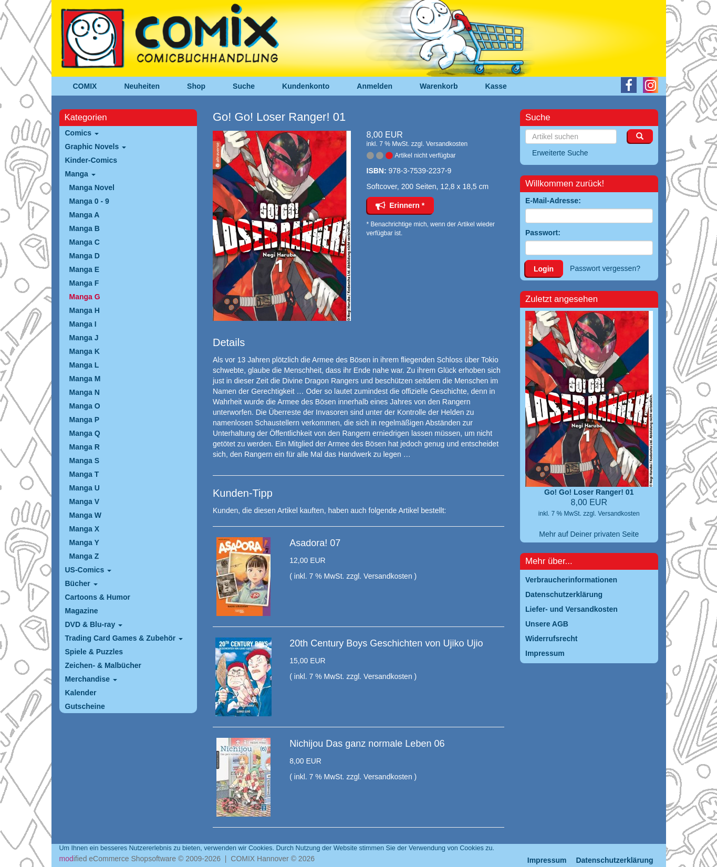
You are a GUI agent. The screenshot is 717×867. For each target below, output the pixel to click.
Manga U (84, 488)
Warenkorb (439, 86)
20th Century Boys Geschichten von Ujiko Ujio (386, 643)
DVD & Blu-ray (94, 624)
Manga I (83, 324)
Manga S (84, 460)
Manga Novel (92, 187)
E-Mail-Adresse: (553, 200)
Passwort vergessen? (605, 268)
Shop (196, 86)
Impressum (547, 860)
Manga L (84, 365)
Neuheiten (142, 86)
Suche (244, 86)
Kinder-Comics (91, 160)
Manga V (84, 501)
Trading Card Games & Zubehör (124, 638)
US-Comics (88, 570)
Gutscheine (85, 706)
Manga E (84, 269)
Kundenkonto (305, 86)
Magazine (81, 611)
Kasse (496, 86)
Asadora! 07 (314, 543)
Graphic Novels (96, 146)
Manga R (84, 447)
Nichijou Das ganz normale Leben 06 (366, 743)
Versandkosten (446, 144)
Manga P (84, 419)
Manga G (84, 297)
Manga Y (84, 542)
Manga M (85, 378)
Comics (82, 133)
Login (544, 269)
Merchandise (91, 679)
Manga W (85, 515)
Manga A (84, 215)
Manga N (84, 392)
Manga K (84, 351)
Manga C (84, 242)
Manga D (84, 256)
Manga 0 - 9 (89, 201)
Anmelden (374, 86)
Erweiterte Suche (560, 153)
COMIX (85, 86)
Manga (80, 174)
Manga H (84, 310)
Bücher (81, 583)
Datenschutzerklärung (614, 860)
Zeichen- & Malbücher (103, 665)
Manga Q (84, 433)
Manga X (84, 529)
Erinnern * (400, 205)
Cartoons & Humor (97, 597)
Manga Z (84, 556)
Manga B (84, 228)
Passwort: (542, 232)
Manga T (84, 474)
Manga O (84, 406)
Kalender (81, 692)
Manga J (84, 337)
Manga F (84, 283)
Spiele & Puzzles (94, 651)
